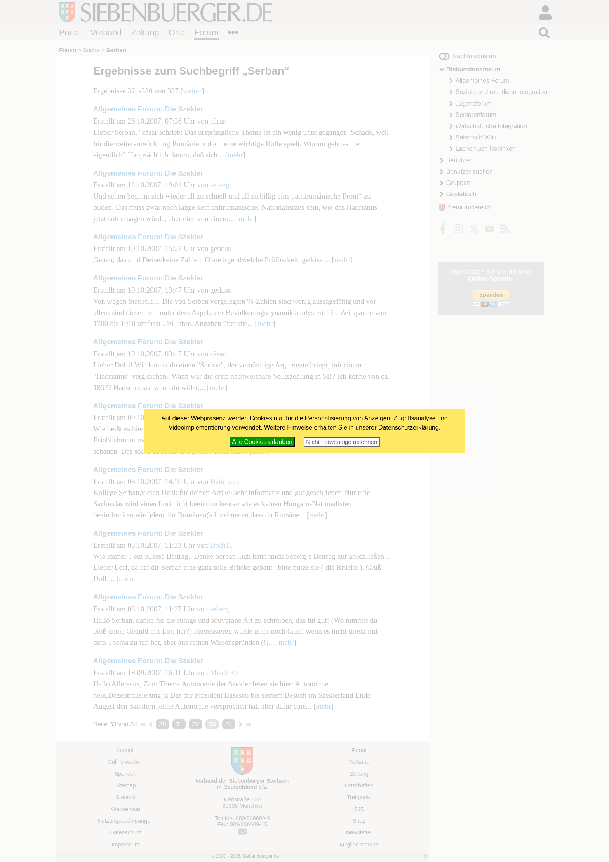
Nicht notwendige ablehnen (341, 442)
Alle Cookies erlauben (262, 442)
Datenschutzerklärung (408, 427)
